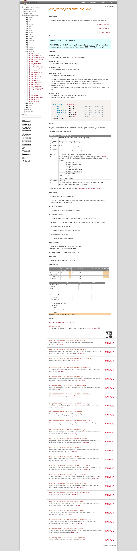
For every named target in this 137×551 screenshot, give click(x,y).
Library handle (74, 57)
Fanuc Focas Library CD (104, 32)
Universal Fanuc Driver (105, 28)
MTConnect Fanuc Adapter (104, 24)
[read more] (64, 360)
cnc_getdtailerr (103, 156)
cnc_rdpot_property (55, 322)
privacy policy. (93, 328)
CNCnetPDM (92, 2)
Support (112, 2)
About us (102, 2)
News (83, 2)
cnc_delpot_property (68, 322)
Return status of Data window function (89, 188)
